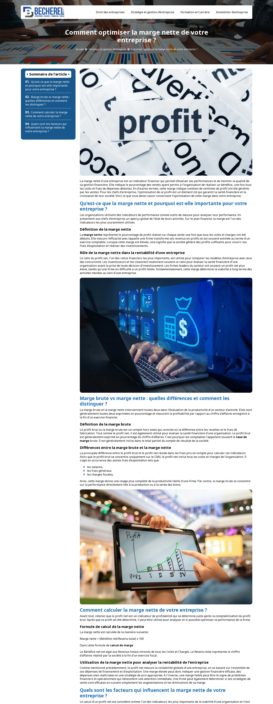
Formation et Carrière (195, 12)
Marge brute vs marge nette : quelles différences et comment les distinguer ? (47, 100)
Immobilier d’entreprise (232, 12)
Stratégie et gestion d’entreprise (152, 12)
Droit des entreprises (110, 12)
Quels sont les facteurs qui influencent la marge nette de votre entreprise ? (46, 127)
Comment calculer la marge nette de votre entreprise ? (46, 114)
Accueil (80, 49)
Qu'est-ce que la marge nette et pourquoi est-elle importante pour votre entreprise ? (47, 85)
